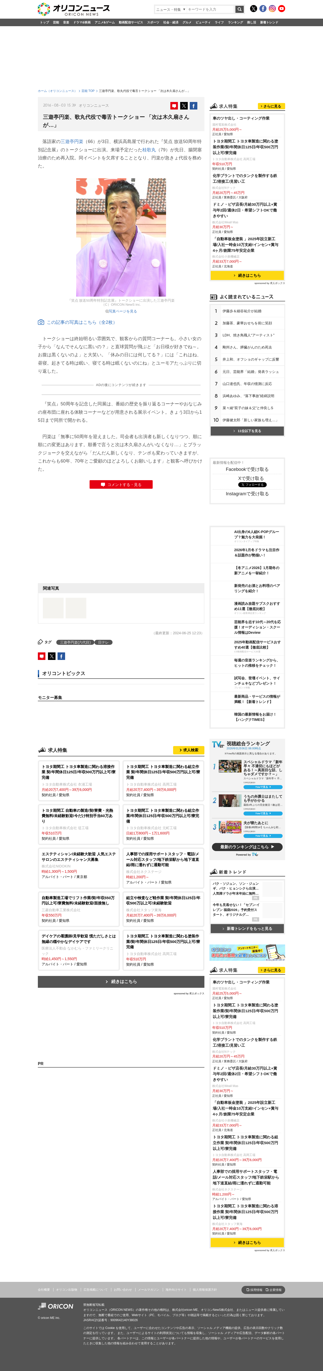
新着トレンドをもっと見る (247, 928)
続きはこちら (124, 981)
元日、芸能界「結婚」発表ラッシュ (251, 372)
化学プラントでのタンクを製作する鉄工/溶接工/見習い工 (245, 178)
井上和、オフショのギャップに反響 (251, 359)
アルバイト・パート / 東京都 (79, 865)
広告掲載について (96, 1289)
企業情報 (276, 1290)
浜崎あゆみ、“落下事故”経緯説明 (248, 396)
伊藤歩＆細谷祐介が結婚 (242, 311)
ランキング (235, 22)
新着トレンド (269, 22)
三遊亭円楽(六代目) (75, 642)
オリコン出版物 (66, 1289)
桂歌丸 (149, 149)
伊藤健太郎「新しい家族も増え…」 (251, 420)
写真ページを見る (123, 311)
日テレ (103, 642)
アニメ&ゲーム (105, 22)
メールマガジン (148, 1289)
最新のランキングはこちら (244, 847)
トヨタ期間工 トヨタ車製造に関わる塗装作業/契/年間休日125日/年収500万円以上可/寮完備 (245, 147)
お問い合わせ (123, 1289)
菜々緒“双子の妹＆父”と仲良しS (248, 408)
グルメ (187, 22)
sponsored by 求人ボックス (189, 993)
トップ (44, 22)
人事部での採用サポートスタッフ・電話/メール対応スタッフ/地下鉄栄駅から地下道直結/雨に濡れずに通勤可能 (246, 1177)
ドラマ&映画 (82, 22)
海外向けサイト (176, 1289)
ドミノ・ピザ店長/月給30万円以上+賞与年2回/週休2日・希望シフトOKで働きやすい (245, 210)
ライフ (219, 22)
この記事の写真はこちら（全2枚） (77, 322)
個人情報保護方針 (205, 1289)
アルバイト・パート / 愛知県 (163, 867)
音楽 (66, 22)
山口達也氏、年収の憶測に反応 (247, 384)
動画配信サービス (131, 22)
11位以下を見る (247, 431)
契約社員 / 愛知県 (79, 780)
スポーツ (153, 22)
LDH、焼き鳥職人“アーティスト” (248, 335)
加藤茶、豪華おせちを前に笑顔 (247, 323)
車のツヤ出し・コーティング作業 (241, 118)
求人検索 (190, 750)
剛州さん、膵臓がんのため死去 (247, 347)
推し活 (251, 22)
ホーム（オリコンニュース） (57, 91)
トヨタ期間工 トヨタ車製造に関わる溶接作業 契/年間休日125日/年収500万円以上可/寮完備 (245, 1212)
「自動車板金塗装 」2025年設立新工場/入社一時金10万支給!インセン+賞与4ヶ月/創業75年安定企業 (245, 245)
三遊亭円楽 (72, 141)
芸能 (56, 22)
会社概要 (44, 1289)
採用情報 (256, 1290)
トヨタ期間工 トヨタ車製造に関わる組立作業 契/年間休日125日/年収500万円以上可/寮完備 (245, 1143)
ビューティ (203, 22)
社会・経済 (170, 22)
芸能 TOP (88, 91)
